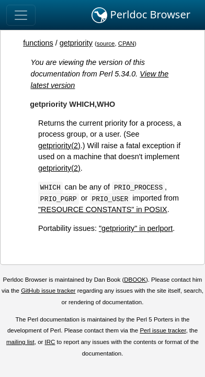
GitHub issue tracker (48, 290)
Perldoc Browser (141, 15)
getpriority (76, 43)
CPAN (126, 43)
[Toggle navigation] (21, 15)
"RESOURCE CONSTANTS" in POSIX (102, 209)
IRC (50, 342)
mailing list (20, 342)
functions (38, 43)
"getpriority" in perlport (136, 228)
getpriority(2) (59, 145)
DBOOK (135, 279)
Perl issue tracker (163, 330)
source (106, 43)
